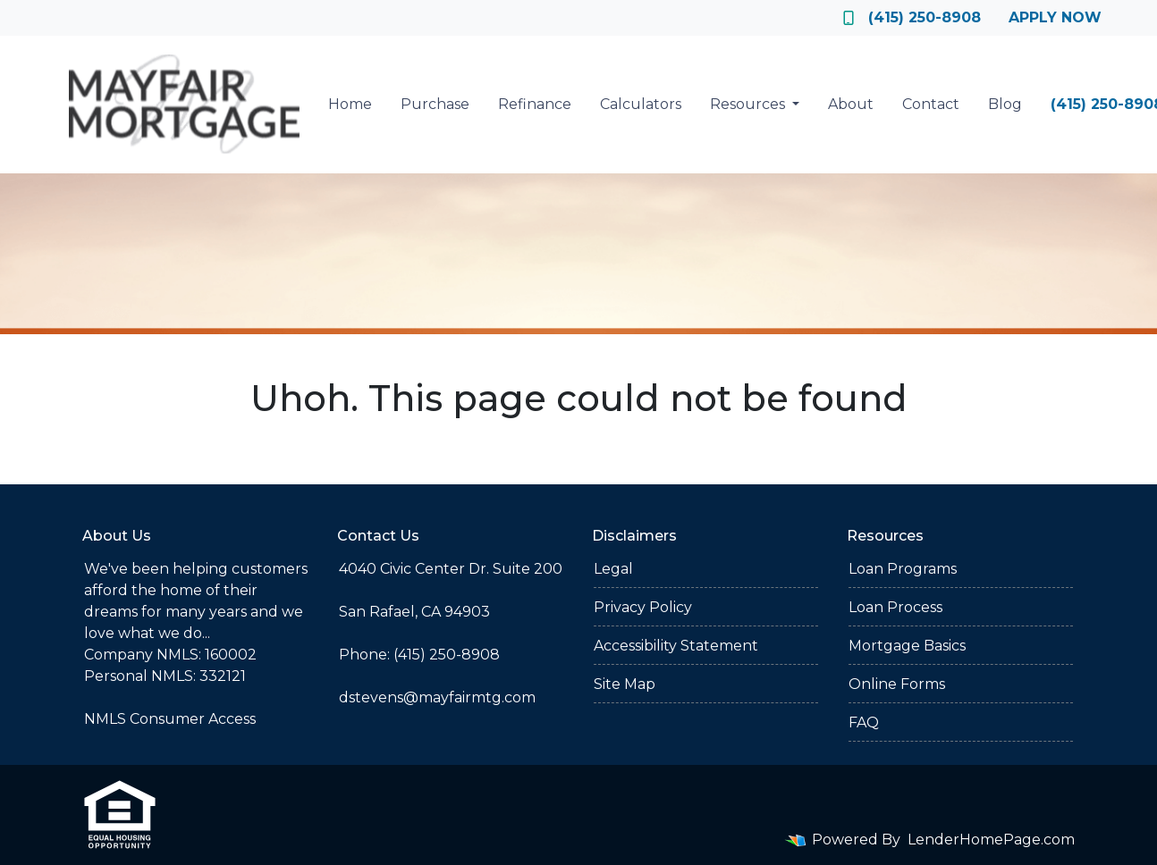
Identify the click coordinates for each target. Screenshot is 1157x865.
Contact (930, 104)
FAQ (864, 722)
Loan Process (895, 607)
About (851, 104)
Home (350, 104)
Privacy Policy (643, 607)
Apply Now (1055, 17)
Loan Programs (903, 568)
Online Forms (897, 684)
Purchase (435, 104)
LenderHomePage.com (991, 839)
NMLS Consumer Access (170, 718)
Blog (1005, 104)
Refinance (534, 104)
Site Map (624, 684)
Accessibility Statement (676, 645)
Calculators (640, 104)
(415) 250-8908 (912, 17)
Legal (613, 568)
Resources (749, 104)
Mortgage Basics (907, 645)
